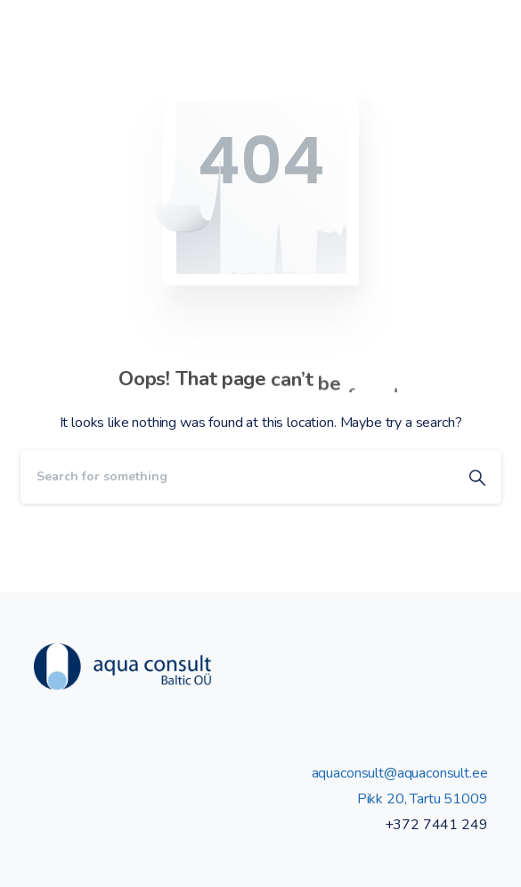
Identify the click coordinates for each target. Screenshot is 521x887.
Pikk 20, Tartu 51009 (422, 799)
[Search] (236, 477)
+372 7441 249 (436, 825)
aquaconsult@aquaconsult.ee (400, 773)
